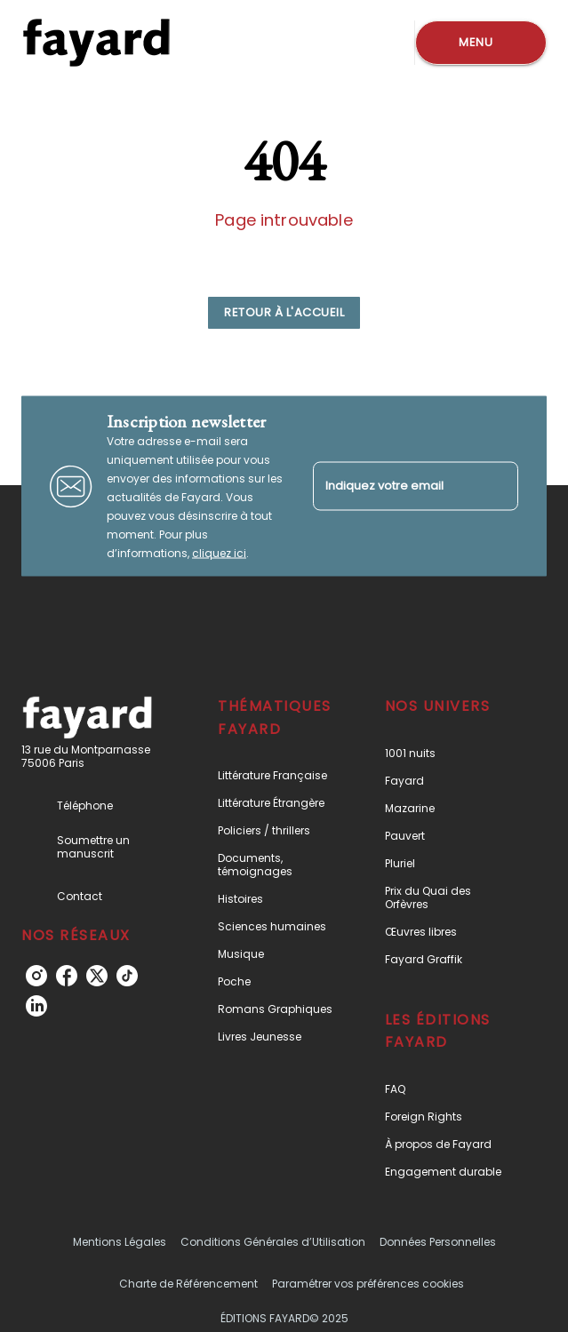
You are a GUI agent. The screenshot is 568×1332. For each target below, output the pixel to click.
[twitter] (97, 976)
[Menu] (481, 42)
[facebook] (67, 976)
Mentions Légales (119, 1241)
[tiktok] (127, 976)
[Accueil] (96, 42)
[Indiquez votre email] (394, 485)
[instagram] (36, 976)
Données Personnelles (438, 1241)
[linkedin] (36, 1006)
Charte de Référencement (188, 1283)
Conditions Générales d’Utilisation (272, 1241)
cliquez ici (219, 553)
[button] (284, 313)
